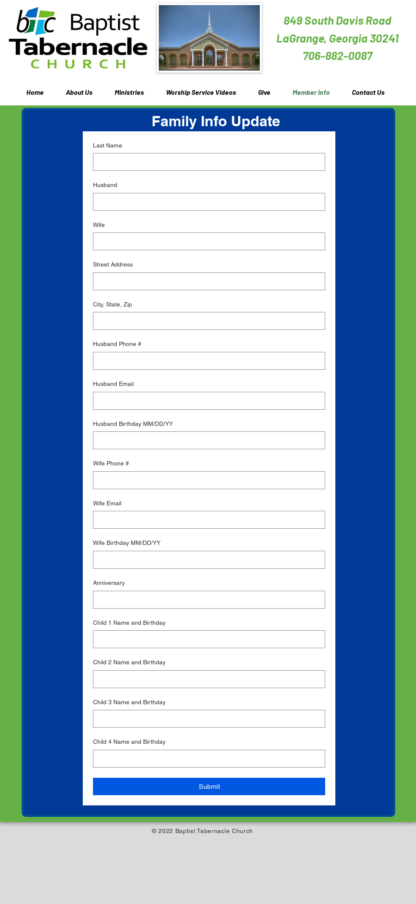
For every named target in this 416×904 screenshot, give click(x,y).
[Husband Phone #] (206, 360)
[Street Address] (206, 281)
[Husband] (206, 201)
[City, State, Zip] (206, 320)
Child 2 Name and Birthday (129, 662)
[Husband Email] (206, 400)
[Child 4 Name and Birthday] (206, 758)
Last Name (107, 145)
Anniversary (109, 582)
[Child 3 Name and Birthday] (206, 718)
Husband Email (113, 383)
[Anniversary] (206, 599)
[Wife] (206, 241)
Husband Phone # (117, 343)
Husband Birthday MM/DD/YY (133, 423)
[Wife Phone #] (206, 480)
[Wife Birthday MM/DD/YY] (206, 559)
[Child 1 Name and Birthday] (206, 639)
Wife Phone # (111, 463)
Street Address (113, 264)
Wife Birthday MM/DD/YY (126, 542)
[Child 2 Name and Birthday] (206, 679)
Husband (105, 184)
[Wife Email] (206, 519)
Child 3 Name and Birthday (129, 702)
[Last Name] (206, 161)
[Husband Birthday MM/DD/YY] (206, 440)
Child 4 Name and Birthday (129, 741)
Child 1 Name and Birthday (129, 622)
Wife (99, 224)
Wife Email (107, 503)
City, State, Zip (112, 304)
